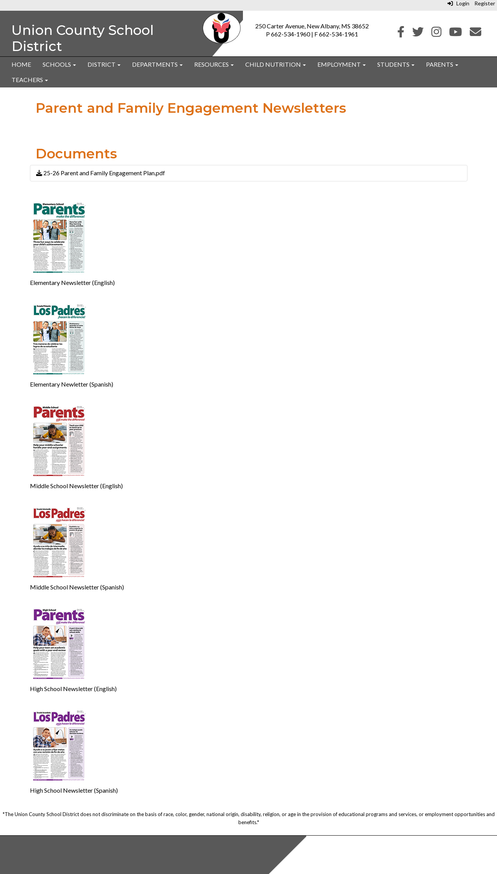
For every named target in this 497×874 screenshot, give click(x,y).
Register (484, 3)
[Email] (475, 33)
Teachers (30, 79)
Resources (214, 64)
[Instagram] (436, 33)
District (104, 64)
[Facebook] (400, 33)
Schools (59, 64)
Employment (341, 64)
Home (21, 64)
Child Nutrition (275, 64)
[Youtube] (455, 33)
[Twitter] (418, 33)
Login (458, 3)
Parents (442, 64)
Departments (157, 64)
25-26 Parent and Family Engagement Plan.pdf (100, 172)
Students (395, 64)
